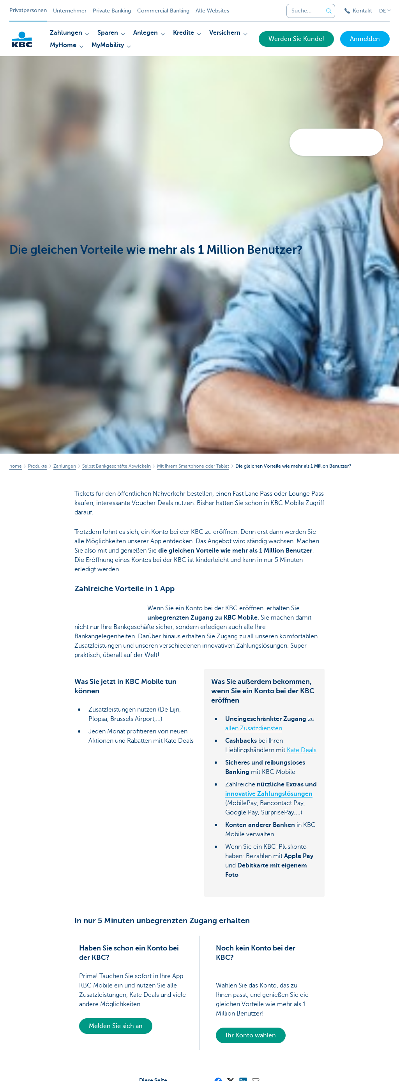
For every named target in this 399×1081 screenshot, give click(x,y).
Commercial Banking (163, 11)
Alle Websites (212, 11)
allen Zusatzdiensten (253, 728)
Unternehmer (70, 11)
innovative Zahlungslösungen (268, 793)
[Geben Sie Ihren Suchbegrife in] (329, 11)
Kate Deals (301, 750)
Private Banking (112, 11)
